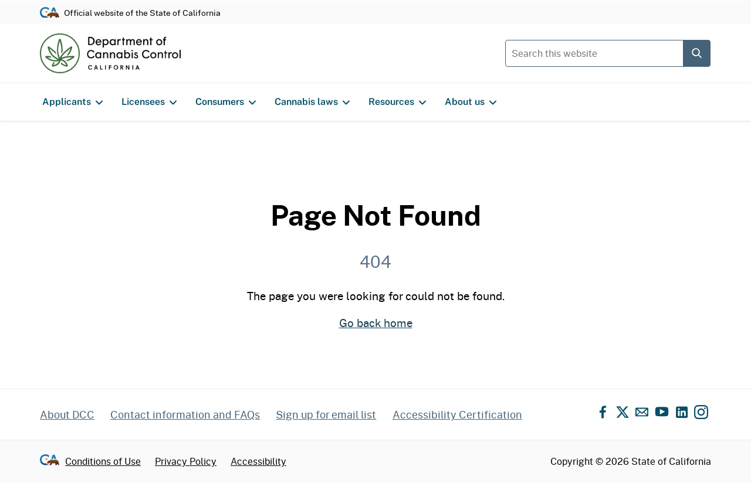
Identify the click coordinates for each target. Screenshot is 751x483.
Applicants (72, 102)
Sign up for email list (326, 414)
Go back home (375, 323)
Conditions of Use (103, 461)
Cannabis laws (312, 102)
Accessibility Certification (457, 414)
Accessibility (258, 461)
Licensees (149, 102)
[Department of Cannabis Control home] (110, 53)
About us (470, 102)
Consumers (225, 102)
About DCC (67, 414)
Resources (397, 102)
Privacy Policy (185, 461)
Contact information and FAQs (185, 414)
